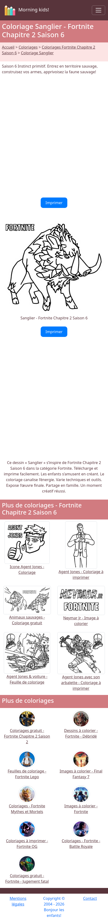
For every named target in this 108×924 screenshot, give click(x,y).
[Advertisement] (54, 136)
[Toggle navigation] (98, 10)
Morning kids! (26, 10)
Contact (90, 898)
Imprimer (54, 202)
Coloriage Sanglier (37, 52)
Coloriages (28, 47)
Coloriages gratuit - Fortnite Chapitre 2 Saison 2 (27, 730)
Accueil (8, 47)
